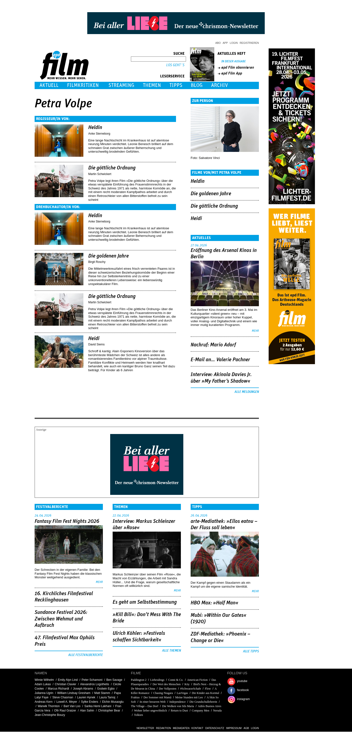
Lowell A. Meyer (66, 701)
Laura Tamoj (107, 697)
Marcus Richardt (58, 688)
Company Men (200, 710)
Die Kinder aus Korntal (205, 693)
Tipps (175, 85)
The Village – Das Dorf (144, 706)
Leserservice (172, 76)
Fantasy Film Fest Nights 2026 (67, 521)
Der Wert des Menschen (167, 684)
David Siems (96, 344)
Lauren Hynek (86, 697)
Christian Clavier (65, 684)
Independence (177, 701)
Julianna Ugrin (44, 693)
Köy (187, 684)
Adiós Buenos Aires (209, 706)
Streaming (121, 85)
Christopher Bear (109, 710)
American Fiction (197, 680)
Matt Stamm (102, 693)
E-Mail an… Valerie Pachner (220, 359)
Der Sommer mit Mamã (157, 697)
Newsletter (145, 728)
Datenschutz (214, 728)
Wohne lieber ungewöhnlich (150, 710)
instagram (243, 699)
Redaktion (163, 728)
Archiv (219, 85)
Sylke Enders (89, 701)
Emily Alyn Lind (68, 680)
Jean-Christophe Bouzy (50, 715)
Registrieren (249, 42)
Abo (218, 42)
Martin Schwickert (99, 174)
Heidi (93, 338)
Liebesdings (157, 680)
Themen (152, 85)
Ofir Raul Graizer (65, 710)
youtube (242, 681)
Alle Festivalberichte (85, 655)
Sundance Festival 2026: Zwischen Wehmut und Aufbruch (61, 619)
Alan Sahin (87, 710)
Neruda (217, 710)
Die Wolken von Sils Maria (178, 706)
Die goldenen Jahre (108, 256)
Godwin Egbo (106, 688)
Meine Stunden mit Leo (189, 697)
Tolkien (138, 715)
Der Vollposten (167, 688)
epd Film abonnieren (237, 67)
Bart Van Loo (72, 706)
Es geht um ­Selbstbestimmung (145, 602)
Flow (208, 688)
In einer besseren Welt (153, 701)
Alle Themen (171, 650)
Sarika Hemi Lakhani (97, 706)
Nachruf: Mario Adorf (213, 345)
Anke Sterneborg (99, 133)
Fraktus (135, 697)
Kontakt (197, 728)
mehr (255, 331)
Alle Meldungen (247, 392)
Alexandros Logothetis (94, 684)
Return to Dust (179, 710)
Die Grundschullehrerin (203, 701)
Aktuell (49, 85)
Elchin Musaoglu (113, 701)
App (225, 42)
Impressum (234, 728)
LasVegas (182, 693)
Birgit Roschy (97, 262)
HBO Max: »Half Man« (214, 603)
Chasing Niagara (163, 693)
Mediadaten (181, 728)
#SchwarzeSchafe (190, 688)
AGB (246, 728)
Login (234, 42)
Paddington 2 (139, 680)
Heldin (95, 127)
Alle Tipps (251, 651)
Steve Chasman (62, 697)
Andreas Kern (43, 701)
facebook (243, 690)
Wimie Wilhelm (44, 680)
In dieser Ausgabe (233, 61)
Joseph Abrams (83, 688)
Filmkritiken (83, 85)
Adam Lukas (43, 684)
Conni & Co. (175, 680)
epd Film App (231, 73)
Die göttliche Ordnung (112, 168)
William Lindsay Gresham (73, 693)
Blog (197, 85)
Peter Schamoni (92, 680)
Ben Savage (114, 680)
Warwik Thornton (49, 706)
